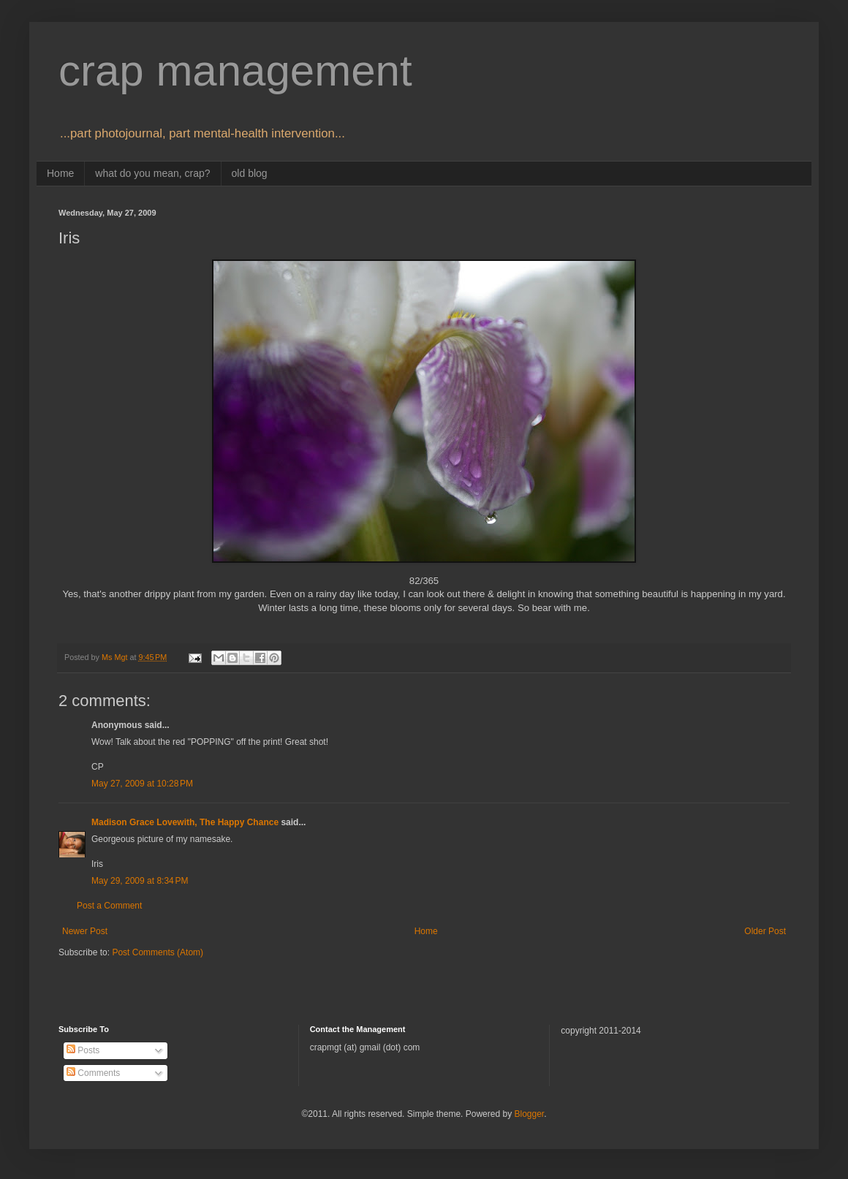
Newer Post (84, 931)
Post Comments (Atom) (157, 952)
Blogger (529, 1114)
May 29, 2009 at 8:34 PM (139, 881)
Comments (93, 1073)
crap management (235, 70)
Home (60, 173)
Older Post (765, 931)
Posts (83, 1050)
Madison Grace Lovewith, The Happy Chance (185, 822)
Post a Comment (109, 906)
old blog (250, 173)
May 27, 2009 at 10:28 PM (142, 783)
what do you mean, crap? (152, 173)
